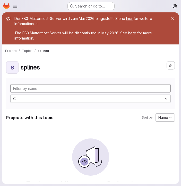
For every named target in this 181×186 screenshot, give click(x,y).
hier (129, 18)
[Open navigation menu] (15, 6)
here (132, 33)
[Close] (173, 19)
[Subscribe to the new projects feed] (171, 65)
